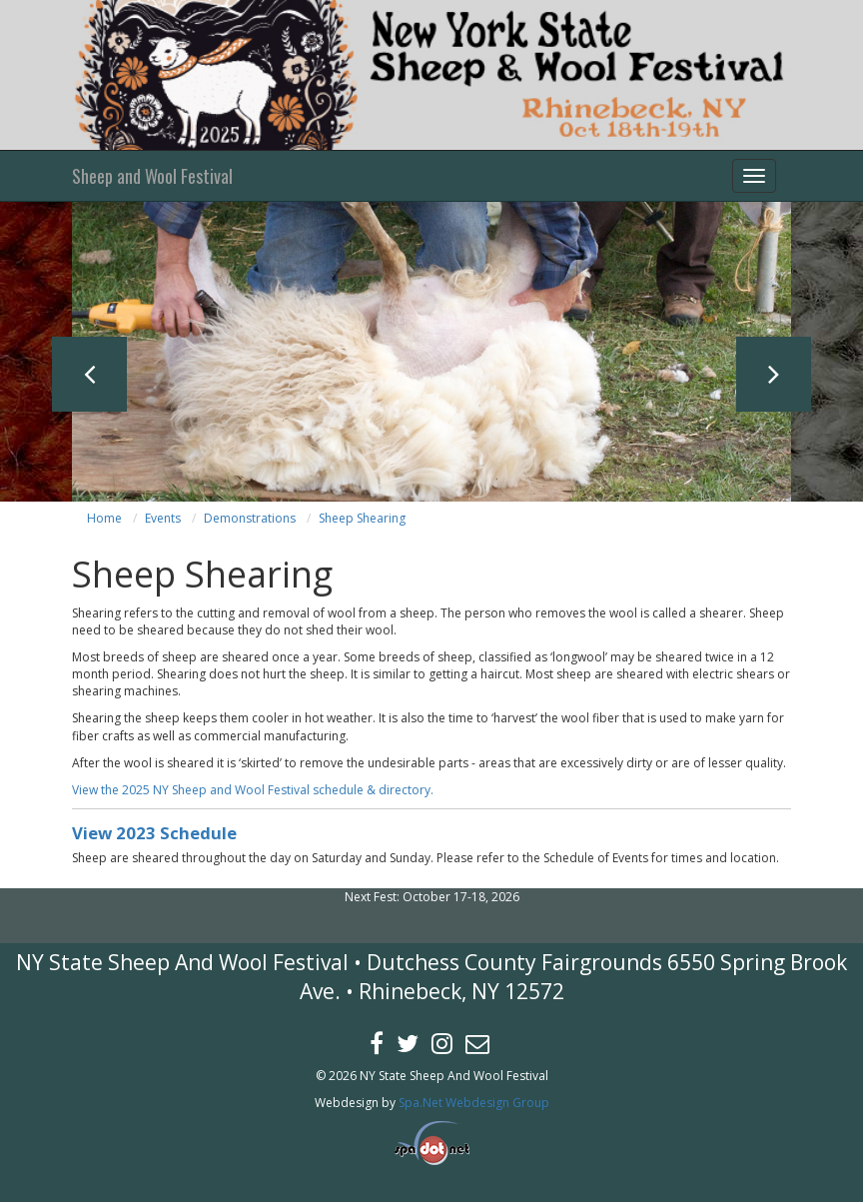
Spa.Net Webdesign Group (474, 1102)
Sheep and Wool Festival (152, 176)
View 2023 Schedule (154, 832)
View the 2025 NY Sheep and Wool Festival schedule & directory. (252, 789)
